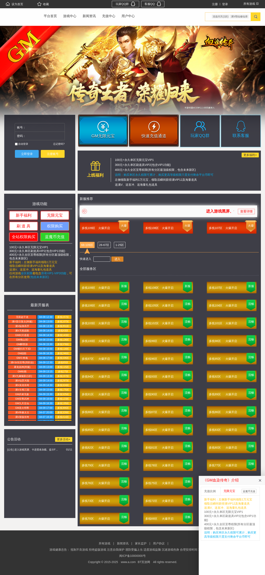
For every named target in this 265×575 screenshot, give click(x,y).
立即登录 (27, 154)
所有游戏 (104, 543)
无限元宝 (55, 215)
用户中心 (128, 16)
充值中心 (108, 16)
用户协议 (159, 543)
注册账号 (53, 154)
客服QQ (153, 4)
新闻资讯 (89, 16)
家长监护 (141, 543)
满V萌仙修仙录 (239, 16)
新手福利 (23, 215)
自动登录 (21, 144)
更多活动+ (63, 439)
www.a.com (128, 562)
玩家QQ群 (125, 4)
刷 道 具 (24, 226)
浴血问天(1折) (220, 16)
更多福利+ (250, 155)
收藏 (43, 4)
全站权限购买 (23, 237)
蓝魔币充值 (55, 237)
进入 (117, 259)
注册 (215, 4)
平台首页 (50, 16)
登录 (225, 4)
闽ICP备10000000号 (132, 555)
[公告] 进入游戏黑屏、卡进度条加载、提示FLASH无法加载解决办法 (33, 449)
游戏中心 (69, 16)
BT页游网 (144, 562)
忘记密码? (59, 144)
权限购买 (55, 226)
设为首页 (14, 4)
